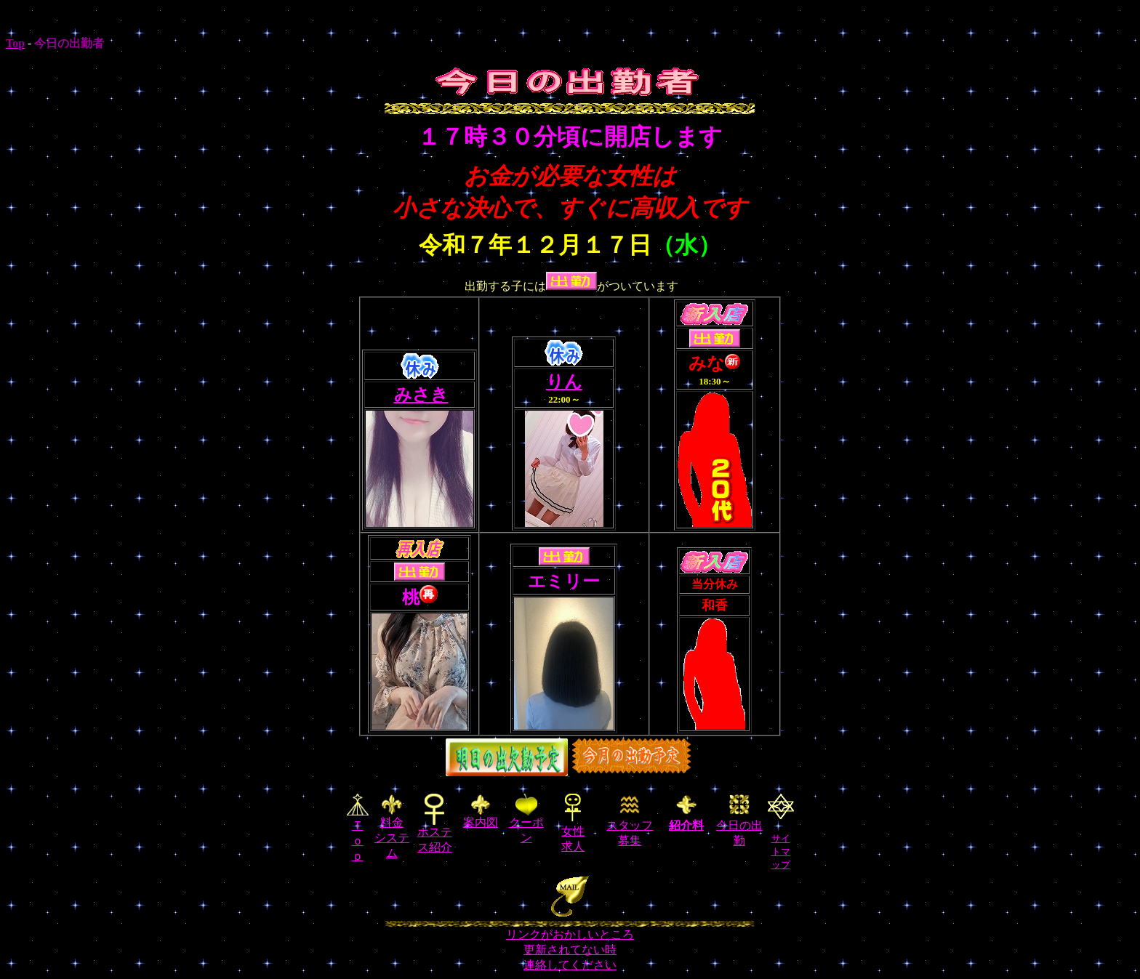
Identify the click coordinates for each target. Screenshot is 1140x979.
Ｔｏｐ (358, 840)
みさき (421, 394)
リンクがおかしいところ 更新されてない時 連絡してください (570, 949)
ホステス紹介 (434, 834)
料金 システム (391, 826)
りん (564, 381)
